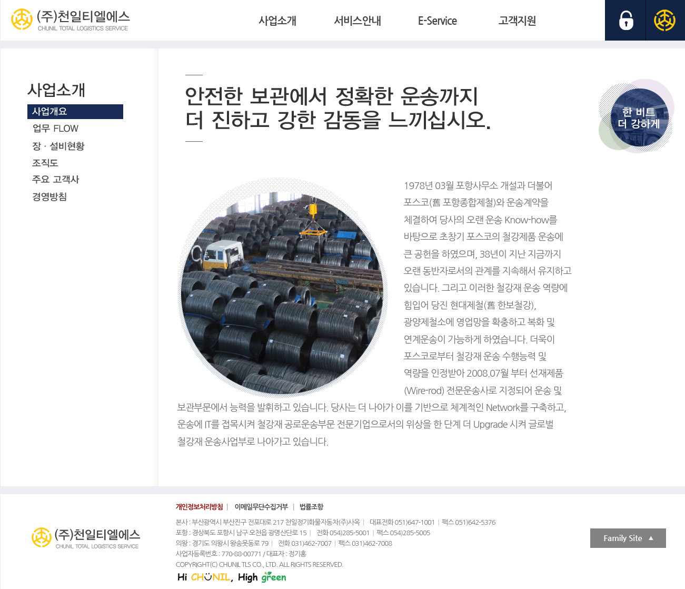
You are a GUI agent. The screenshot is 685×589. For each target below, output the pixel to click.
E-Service (437, 21)
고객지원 (517, 21)
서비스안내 (357, 21)
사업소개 (277, 21)
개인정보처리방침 (199, 507)
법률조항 (311, 507)
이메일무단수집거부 (261, 507)
